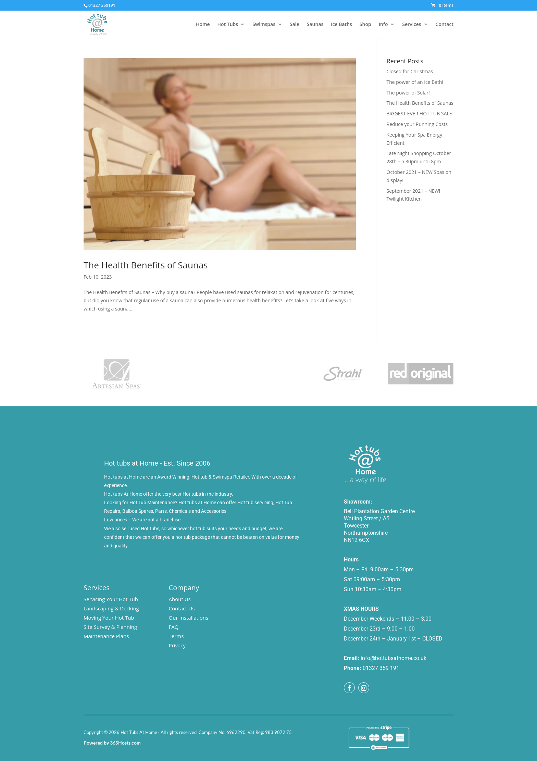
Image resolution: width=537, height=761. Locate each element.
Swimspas (263, 24)
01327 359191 (101, 5)
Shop (365, 24)
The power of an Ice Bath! (415, 82)
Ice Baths (341, 24)
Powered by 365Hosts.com (112, 743)
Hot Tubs (227, 24)
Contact (444, 24)
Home (203, 24)
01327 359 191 (381, 668)
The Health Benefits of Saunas (146, 265)
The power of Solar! (408, 92)
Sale (294, 24)
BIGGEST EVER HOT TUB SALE (419, 113)
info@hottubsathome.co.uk (393, 658)
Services (411, 24)
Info (383, 24)
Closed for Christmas (410, 71)
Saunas (315, 24)
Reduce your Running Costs (417, 124)
